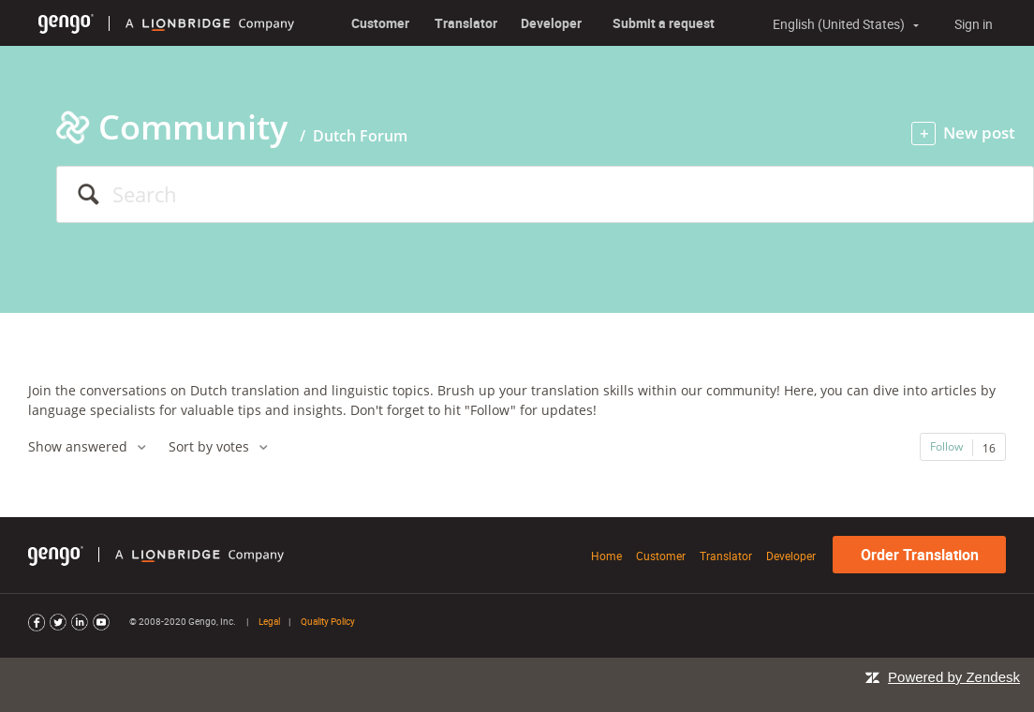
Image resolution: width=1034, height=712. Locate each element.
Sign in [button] (973, 24)
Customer (380, 23)
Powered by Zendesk (954, 677)
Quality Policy (328, 621)
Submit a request (664, 23)
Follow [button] (946, 445)
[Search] (545, 194)
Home (606, 555)
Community (193, 127)
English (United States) (840, 24)
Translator (466, 23)
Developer (551, 23)
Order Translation (920, 554)
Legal (269, 621)
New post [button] (979, 132)
